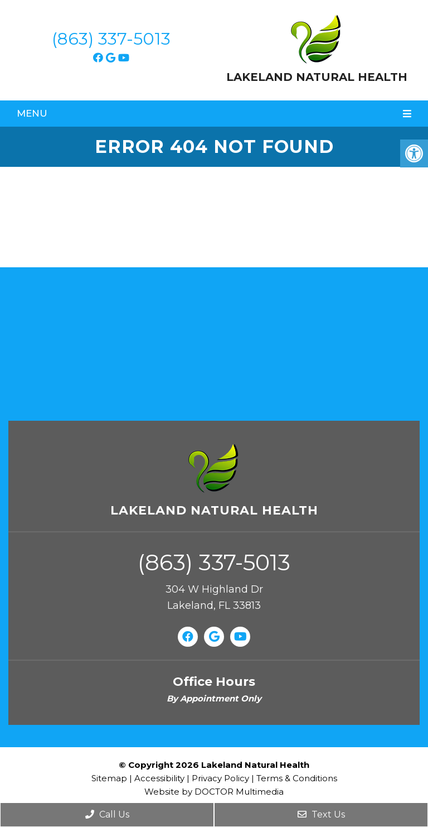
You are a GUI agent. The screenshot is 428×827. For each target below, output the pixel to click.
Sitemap (109, 778)
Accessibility (159, 778)
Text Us (321, 814)
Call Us (107, 814)
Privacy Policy (221, 778)
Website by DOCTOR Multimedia (214, 791)
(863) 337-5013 (111, 38)
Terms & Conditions (296, 778)
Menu (32, 113)
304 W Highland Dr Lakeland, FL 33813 (214, 597)
